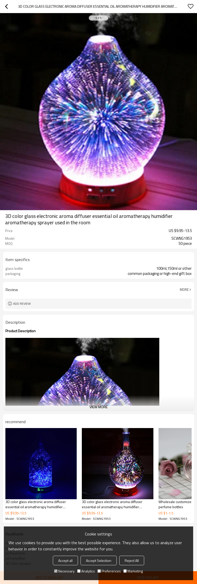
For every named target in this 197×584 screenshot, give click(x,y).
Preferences (109, 571)
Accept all (65, 560)
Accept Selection (98, 560)
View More (98, 407)
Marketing (133, 571)
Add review (22, 303)
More (184, 289)
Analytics (86, 571)
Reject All (132, 560)
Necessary (64, 571)
